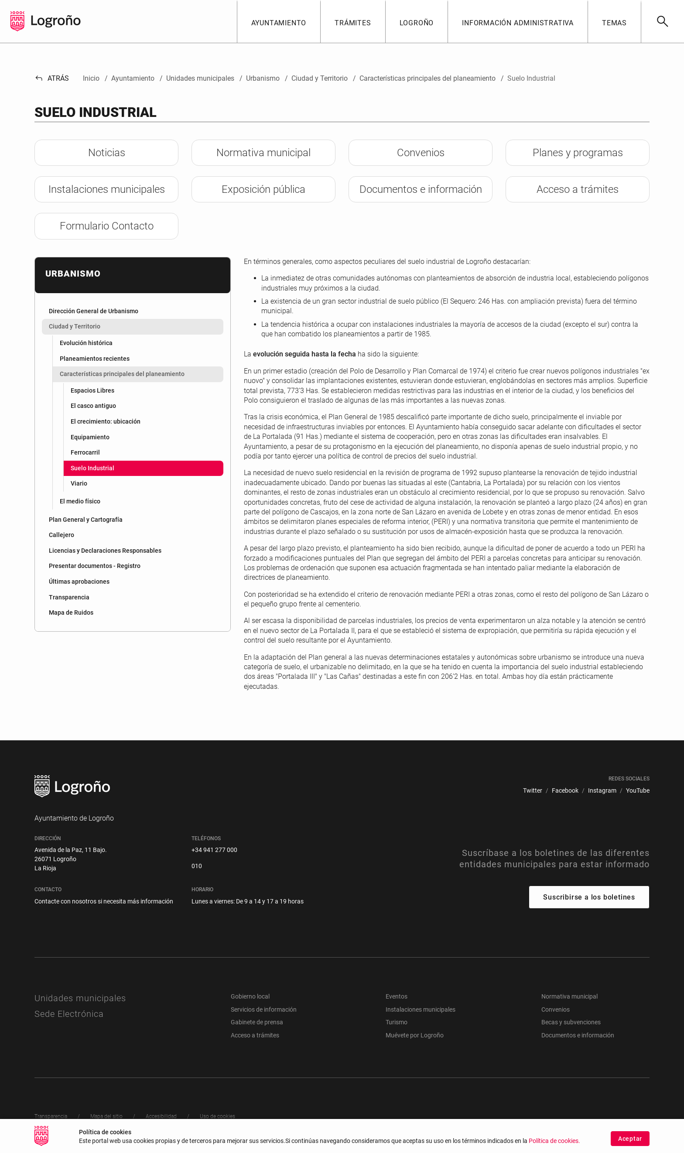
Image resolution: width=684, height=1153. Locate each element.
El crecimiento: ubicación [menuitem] (105, 421)
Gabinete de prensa (257, 1022)
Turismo (396, 1022)
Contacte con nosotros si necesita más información (103, 901)
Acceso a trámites (255, 1035)
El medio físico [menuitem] (80, 501)
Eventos (396, 996)
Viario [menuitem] (79, 483)
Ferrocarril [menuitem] (85, 452)
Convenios (555, 1009)
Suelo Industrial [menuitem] (92, 468)
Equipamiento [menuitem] (90, 437)
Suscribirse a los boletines (589, 897)
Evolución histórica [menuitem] (86, 342)
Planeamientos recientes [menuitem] (95, 358)
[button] (279, 21)
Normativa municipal (569, 996)
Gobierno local (250, 996)
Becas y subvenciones (571, 1022)
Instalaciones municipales (420, 1009)
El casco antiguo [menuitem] (93, 405)
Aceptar (630, 1145)
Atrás (51, 78)
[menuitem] (132, 311)
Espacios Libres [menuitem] (92, 390)
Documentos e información (577, 1035)
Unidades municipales (80, 998)
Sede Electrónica (69, 1014)
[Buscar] (662, 21)
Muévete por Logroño (415, 1035)
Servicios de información (264, 1009)
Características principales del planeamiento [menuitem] (122, 373)
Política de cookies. (554, 1147)
